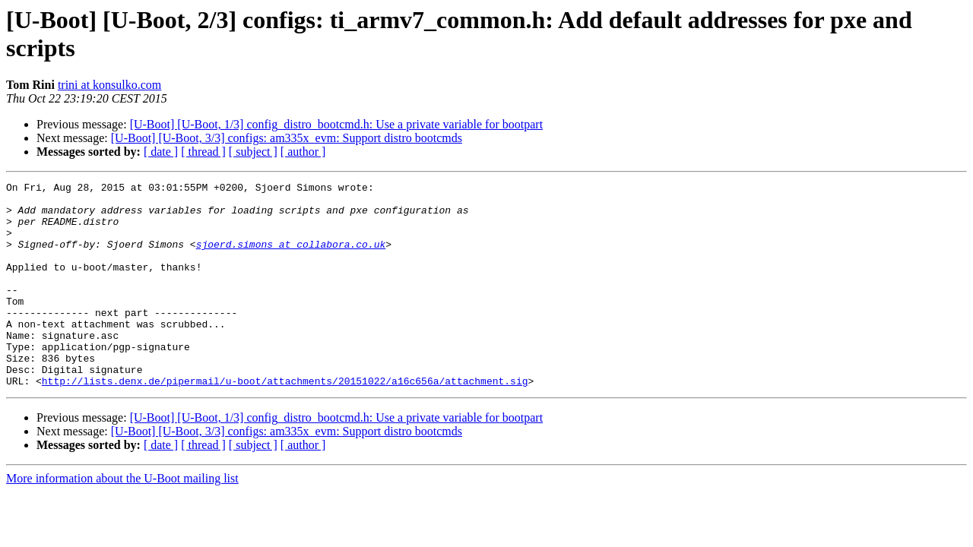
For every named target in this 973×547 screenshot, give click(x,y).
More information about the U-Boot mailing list (122, 519)
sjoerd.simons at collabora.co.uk (291, 257)
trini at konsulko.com (109, 84)
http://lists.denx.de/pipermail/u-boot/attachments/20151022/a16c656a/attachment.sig (285, 421)
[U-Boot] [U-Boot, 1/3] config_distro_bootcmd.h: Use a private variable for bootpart (336, 124)
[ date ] (161, 151)
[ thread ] (203, 151)
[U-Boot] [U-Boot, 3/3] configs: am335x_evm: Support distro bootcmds (286, 137)
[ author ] (303, 151)
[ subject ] (253, 151)
